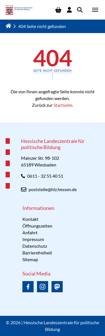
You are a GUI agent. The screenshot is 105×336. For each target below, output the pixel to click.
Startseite (62, 105)
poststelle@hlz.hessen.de (53, 189)
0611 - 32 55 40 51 (45, 176)
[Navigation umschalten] (95, 10)
